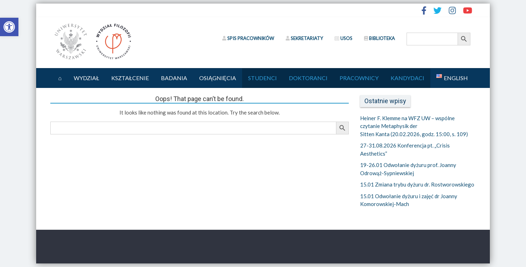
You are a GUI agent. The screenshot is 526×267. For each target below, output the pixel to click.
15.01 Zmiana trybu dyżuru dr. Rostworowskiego (417, 184)
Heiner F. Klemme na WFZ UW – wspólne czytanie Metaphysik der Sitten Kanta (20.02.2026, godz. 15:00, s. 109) (414, 126)
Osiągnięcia (217, 77)
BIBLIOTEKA (379, 38)
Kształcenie (130, 77)
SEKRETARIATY (304, 38)
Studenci (262, 77)
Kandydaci (407, 77)
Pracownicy (359, 77)
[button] (9, 27)
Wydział (86, 77)
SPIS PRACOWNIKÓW (248, 38)
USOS (343, 38)
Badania (174, 77)
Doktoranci (308, 77)
